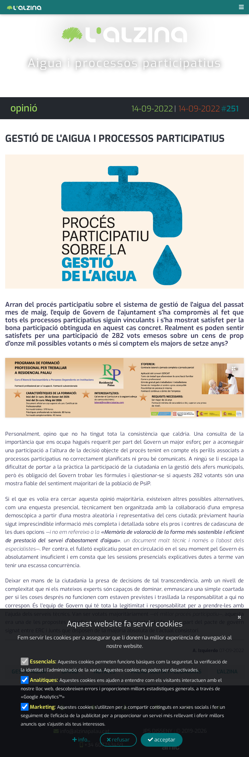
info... (81, 739)
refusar (118, 739)
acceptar (161, 739)
